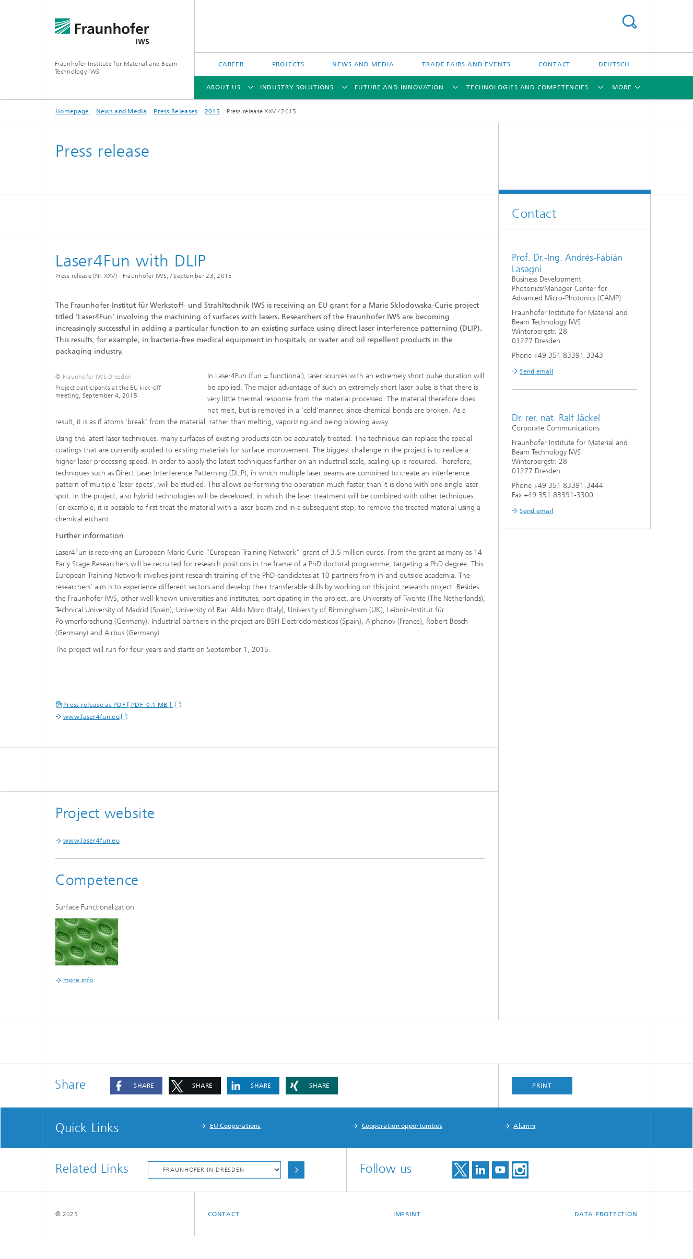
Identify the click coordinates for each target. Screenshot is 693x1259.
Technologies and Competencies (527, 87)
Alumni (524, 1148)
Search (629, 21)
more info (78, 1003)
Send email (536, 371)
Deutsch (614, 64)
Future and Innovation (399, 87)
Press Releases (175, 111)
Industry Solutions (297, 87)
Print (542, 1108)
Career (231, 64)
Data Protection (606, 1237)
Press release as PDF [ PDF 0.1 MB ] (118, 727)
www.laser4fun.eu (91, 739)
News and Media (363, 64)
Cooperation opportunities (402, 1148)
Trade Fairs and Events (466, 64)
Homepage (72, 111)
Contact (554, 64)
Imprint (407, 1237)
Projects (288, 64)
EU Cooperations (235, 1148)
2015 (212, 111)
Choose (296, 1193)
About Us (223, 87)
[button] (136, 1108)
